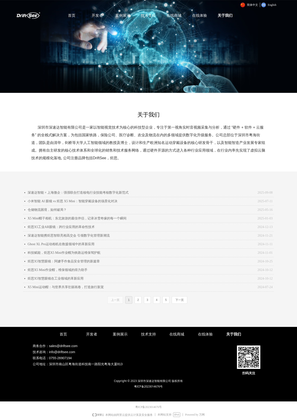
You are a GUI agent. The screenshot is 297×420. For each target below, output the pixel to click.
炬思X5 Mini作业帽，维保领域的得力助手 (57, 270)
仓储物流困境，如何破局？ (47, 210)
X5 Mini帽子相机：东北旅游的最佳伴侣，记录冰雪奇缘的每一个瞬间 (77, 218)
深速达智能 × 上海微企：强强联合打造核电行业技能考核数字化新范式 (78, 192)
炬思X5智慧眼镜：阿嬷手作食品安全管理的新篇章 (64, 261)
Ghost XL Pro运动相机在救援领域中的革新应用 (61, 244)
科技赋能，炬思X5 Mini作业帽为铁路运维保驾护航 (64, 252)
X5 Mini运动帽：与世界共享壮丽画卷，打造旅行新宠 (66, 287)
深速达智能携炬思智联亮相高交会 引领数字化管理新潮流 (69, 235)
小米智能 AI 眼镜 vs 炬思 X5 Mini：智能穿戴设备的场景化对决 (72, 201)
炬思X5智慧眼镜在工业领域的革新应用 (56, 278)
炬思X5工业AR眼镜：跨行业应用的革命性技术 (61, 227)
